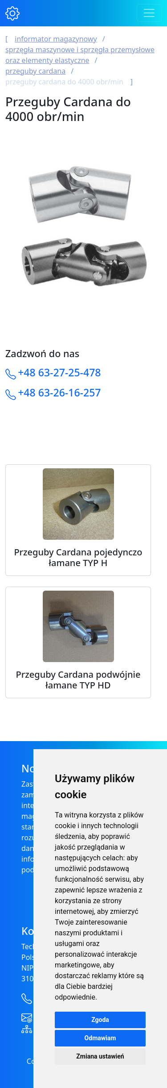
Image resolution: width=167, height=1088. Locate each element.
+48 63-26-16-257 (59, 392)
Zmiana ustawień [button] (100, 1056)
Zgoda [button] (100, 1019)
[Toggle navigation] (149, 13)
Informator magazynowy (56, 39)
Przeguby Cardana (35, 71)
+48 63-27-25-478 (59, 372)
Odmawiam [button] (100, 1038)
